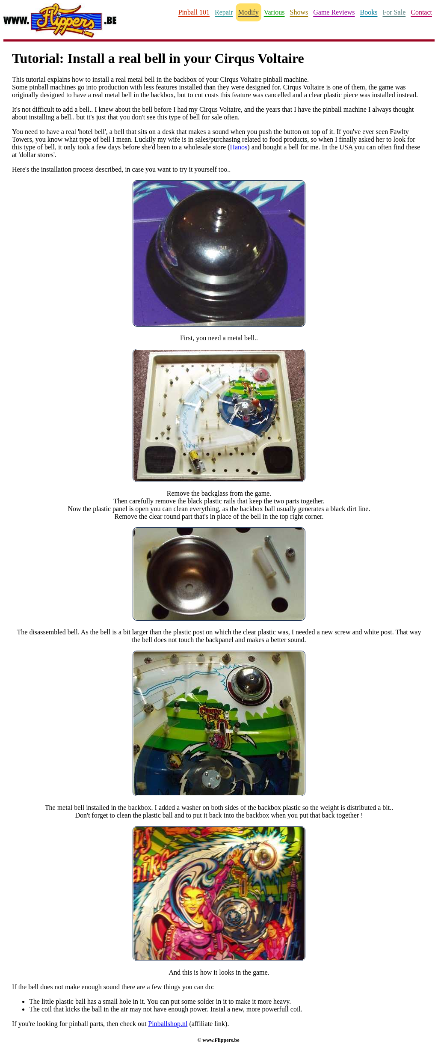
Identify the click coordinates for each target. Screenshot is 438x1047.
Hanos (238, 147)
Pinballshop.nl (167, 1023)
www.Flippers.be (220, 1040)
